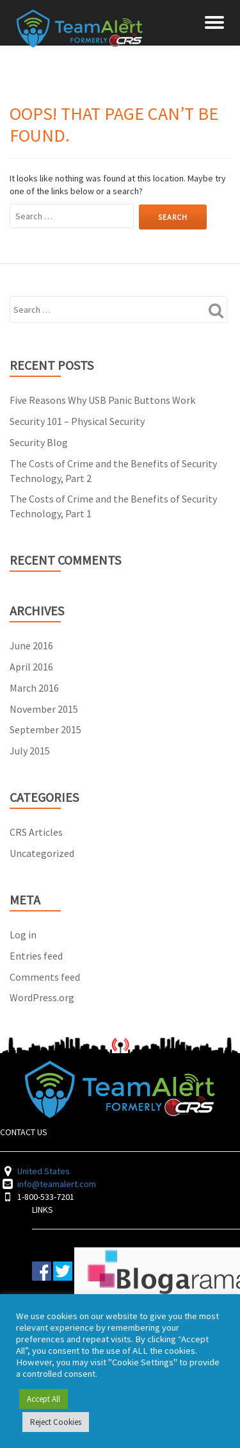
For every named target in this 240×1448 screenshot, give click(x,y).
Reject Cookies (55, 1422)
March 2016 (34, 687)
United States (43, 1171)
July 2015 (30, 750)
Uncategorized (42, 853)
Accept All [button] (43, 1399)
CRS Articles (36, 832)
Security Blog (39, 442)
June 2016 (31, 645)
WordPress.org (42, 997)
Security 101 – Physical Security (77, 421)
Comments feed (45, 976)
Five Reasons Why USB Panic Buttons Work (102, 400)
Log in (23, 934)
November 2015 (44, 709)
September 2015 (45, 729)
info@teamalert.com (56, 1184)
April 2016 (31, 666)
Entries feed (36, 955)
